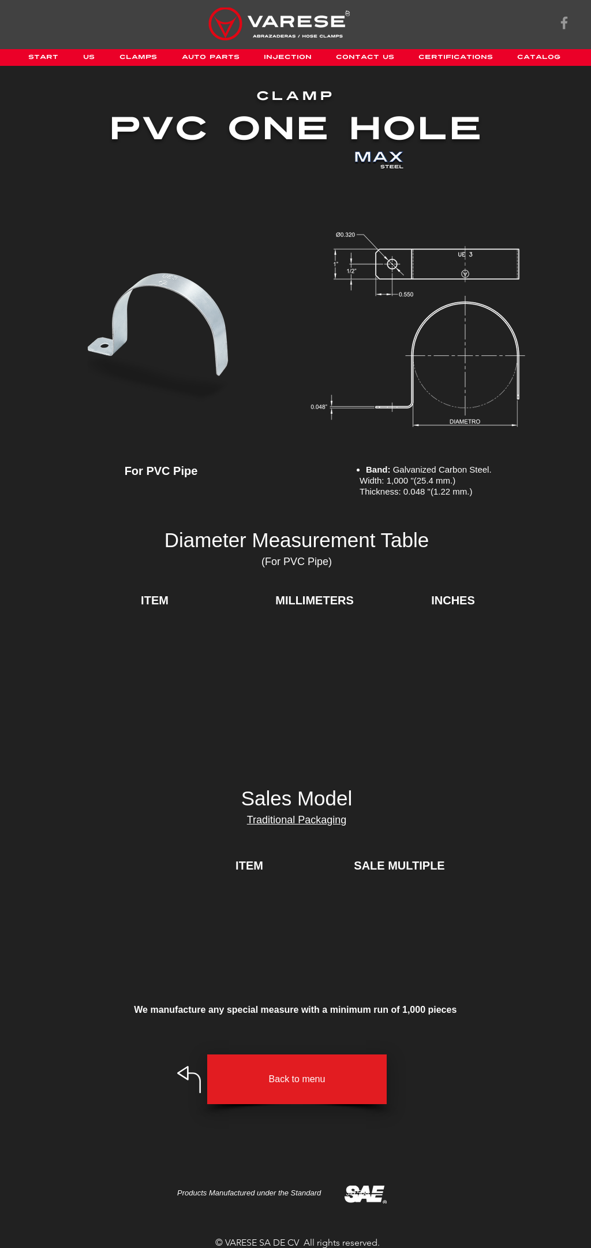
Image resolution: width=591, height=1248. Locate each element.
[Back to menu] (297, 1079)
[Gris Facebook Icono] (564, 22)
